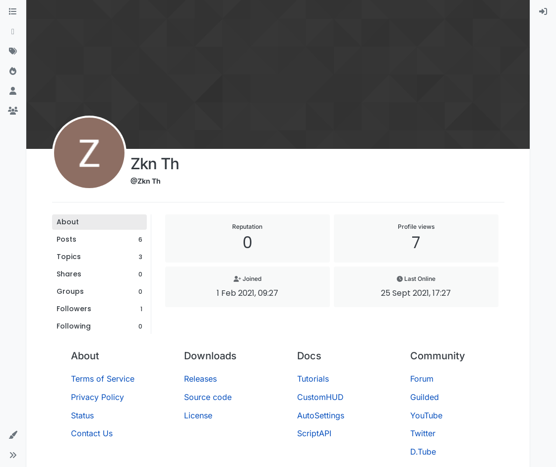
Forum (421, 379)
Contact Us (92, 433)
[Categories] (13, 12)
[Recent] (13, 32)
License (198, 415)
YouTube (426, 415)
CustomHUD (320, 397)
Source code (208, 397)
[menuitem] (543, 12)
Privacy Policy (97, 397)
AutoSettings (320, 415)
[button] (13, 435)
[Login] (543, 12)
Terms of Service (102, 379)
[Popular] (13, 71)
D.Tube (423, 452)
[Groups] (13, 111)
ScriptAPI (314, 433)
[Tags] (13, 52)
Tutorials (313, 379)
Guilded (424, 397)
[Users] (13, 91)
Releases (200, 379)
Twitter (422, 433)
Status (82, 415)
